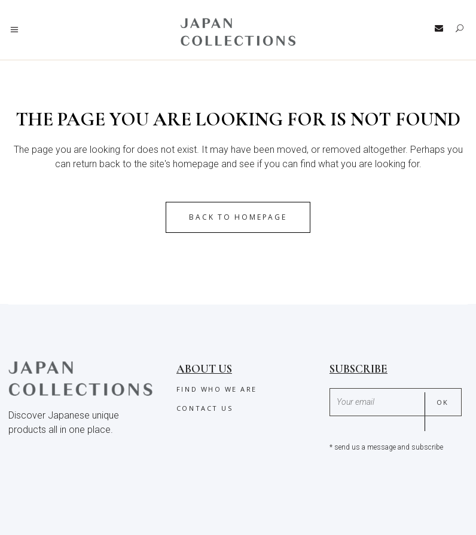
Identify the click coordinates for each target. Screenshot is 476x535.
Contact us (204, 408)
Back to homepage (237, 217)
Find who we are (216, 389)
